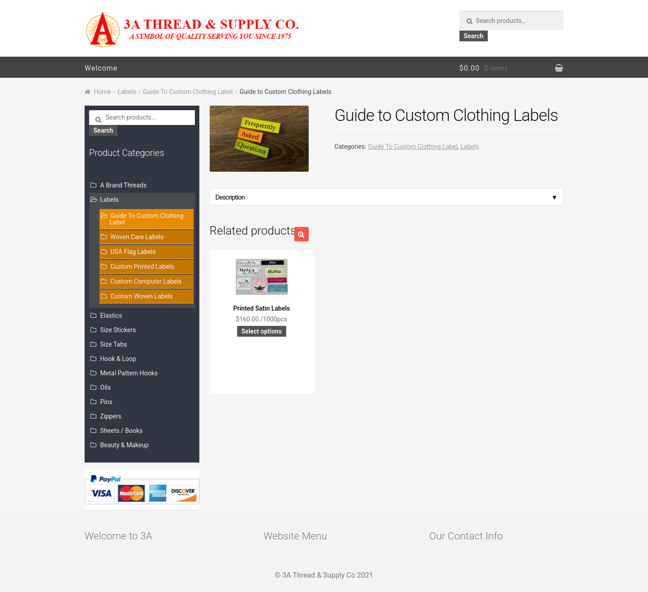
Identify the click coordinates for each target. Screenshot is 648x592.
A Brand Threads (123, 185)
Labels (126, 91)
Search (473, 36)
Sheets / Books (121, 430)
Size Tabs (113, 344)
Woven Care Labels (137, 236)
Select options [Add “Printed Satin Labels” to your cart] (261, 331)
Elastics (111, 315)
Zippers (111, 416)
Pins (106, 401)
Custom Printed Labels (142, 266)
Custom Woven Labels (141, 296)
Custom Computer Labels (145, 281)
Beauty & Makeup (124, 445)
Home (102, 91)
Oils (105, 387)
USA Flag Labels (133, 251)
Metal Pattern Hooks (129, 373)
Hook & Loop (118, 358)
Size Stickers (118, 330)
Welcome (101, 68)
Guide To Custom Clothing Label (188, 91)
